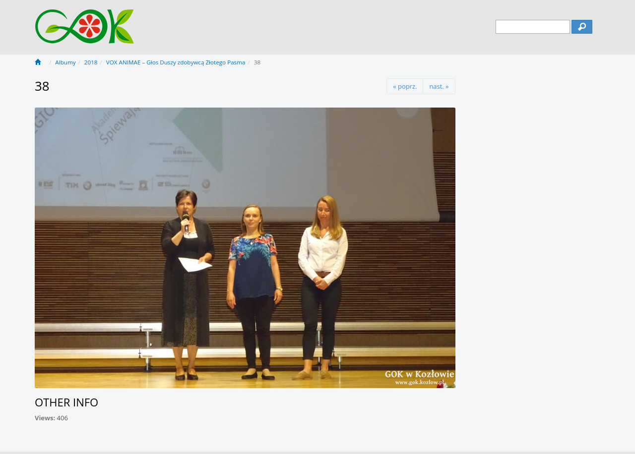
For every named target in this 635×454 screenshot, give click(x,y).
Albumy (65, 62)
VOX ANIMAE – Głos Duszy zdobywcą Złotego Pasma (176, 62)
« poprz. (405, 86)
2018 (91, 62)
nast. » (438, 86)
